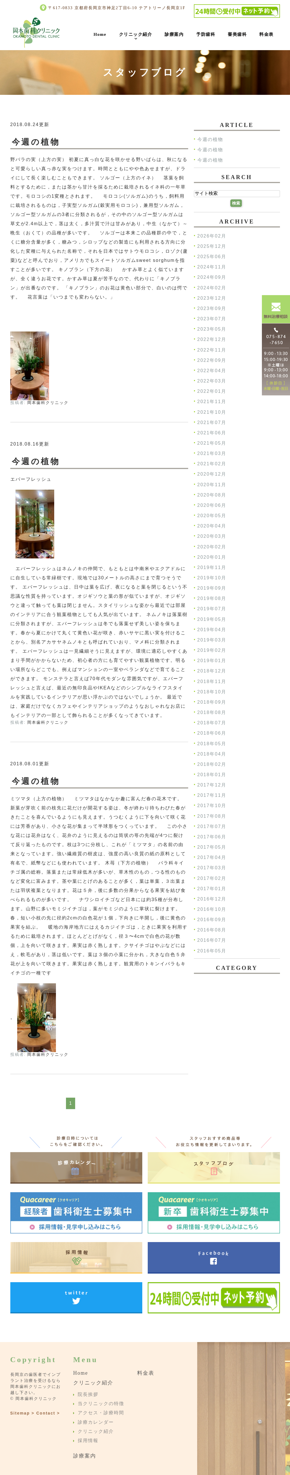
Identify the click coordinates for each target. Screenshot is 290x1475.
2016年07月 (211, 940)
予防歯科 (205, 34)
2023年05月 (211, 329)
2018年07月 (211, 723)
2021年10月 (211, 412)
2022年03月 (211, 380)
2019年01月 (211, 660)
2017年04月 (211, 857)
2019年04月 (211, 629)
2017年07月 (211, 826)
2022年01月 (211, 391)
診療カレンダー (96, 1422)
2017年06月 (211, 836)
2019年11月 (211, 567)
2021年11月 (211, 401)
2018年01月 (211, 774)
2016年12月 (211, 899)
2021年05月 (211, 443)
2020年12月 (211, 474)
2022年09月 (211, 360)
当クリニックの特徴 (101, 1403)
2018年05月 (211, 743)
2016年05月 (211, 950)
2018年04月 (211, 754)
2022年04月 (211, 370)
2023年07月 (211, 318)
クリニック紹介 (135, 34)
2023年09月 (211, 308)
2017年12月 (211, 785)
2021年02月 (211, 464)
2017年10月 (211, 805)
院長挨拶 (88, 1394)
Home (100, 34)
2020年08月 (211, 495)
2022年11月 (211, 350)
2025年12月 (211, 246)
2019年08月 (211, 598)
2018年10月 (211, 691)
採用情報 (88, 1440)
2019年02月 (211, 650)
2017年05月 (211, 847)
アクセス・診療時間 (101, 1413)
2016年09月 (211, 919)
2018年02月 (211, 764)
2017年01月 (211, 888)
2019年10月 (211, 577)
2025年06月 (211, 256)
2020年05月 (211, 515)
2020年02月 (211, 546)
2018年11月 (211, 681)
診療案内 (174, 34)
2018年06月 (211, 733)
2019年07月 (211, 609)
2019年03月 (211, 640)
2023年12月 (211, 298)
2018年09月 (211, 702)
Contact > (48, 1413)
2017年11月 (211, 795)
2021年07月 (211, 422)
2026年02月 (211, 236)
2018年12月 (211, 671)
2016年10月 (211, 909)
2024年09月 (211, 277)
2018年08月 (211, 712)
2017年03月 (211, 868)
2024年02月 (211, 287)
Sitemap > (22, 1413)
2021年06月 (211, 432)
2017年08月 (211, 816)
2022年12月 (211, 339)
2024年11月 (211, 267)
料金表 (266, 34)
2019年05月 (211, 619)
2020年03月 (211, 536)
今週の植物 (36, 142)
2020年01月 (211, 557)
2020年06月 (211, 505)
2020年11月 (211, 484)
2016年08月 (211, 930)
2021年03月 (211, 453)
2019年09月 (211, 588)
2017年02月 (211, 878)
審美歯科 (237, 34)
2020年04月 (211, 526)
